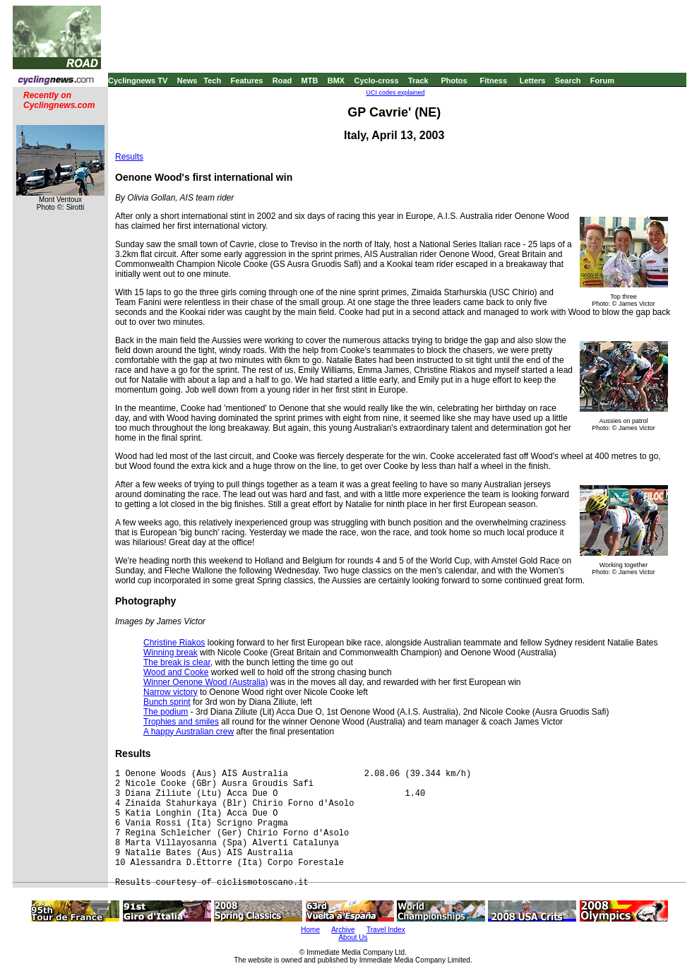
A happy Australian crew (188, 732)
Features (247, 80)
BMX (336, 80)
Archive (342, 930)
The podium (165, 712)
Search (568, 80)
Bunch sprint (167, 702)
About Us (352, 937)
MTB (310, 80)
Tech (212, 80)
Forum (602, 80)
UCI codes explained (395, 92)
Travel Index (385, 930)
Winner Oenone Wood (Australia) (205, 682)
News (187, 80)
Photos (454, 80)
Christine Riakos (174, 643)
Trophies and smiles (181, 722)
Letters (533, 80)
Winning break (170, 652)
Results (129, 157)
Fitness (493, 80)
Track (418, 80)
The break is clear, (178, 662)
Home (310, 930)
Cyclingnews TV (137, 80)
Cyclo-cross (376, 80)
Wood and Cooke (176, 672)
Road (282, 80)
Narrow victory (170, 692)
